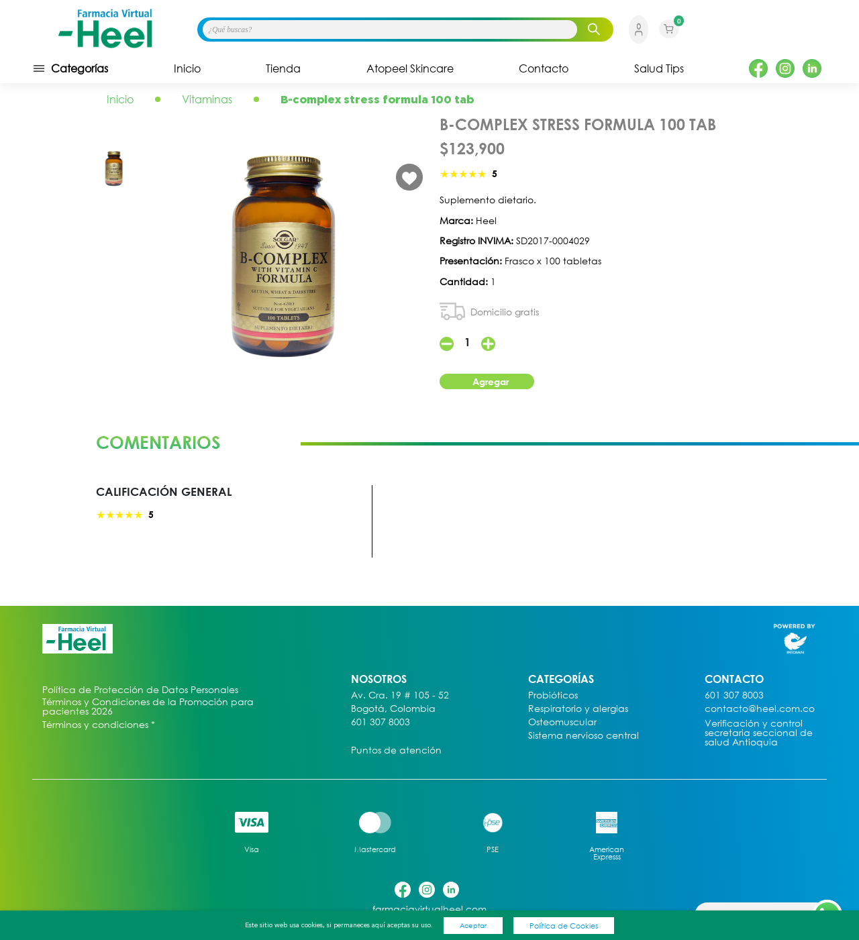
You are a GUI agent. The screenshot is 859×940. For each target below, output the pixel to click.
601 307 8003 (380, 722)
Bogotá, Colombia (393, 709)
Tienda (283, 68)
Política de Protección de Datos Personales (140, 690)
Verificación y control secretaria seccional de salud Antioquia (759, 733)
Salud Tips (659, 68)
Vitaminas (207, 99)
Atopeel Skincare (410, 68)
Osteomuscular (562, 722)
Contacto (543, 68)
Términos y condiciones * (98, 725)
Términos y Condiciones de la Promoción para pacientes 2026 (148, 706)
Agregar (490, 381)
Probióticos (553, 695)
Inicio (187, 68)
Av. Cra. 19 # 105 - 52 (400, 695)
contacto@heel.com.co (760, 709)
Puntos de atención (396, 750)
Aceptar (473, 925)
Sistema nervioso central (583, 736)
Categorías (70, 68)
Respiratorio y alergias (578, 709)
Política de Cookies (563, 925)
